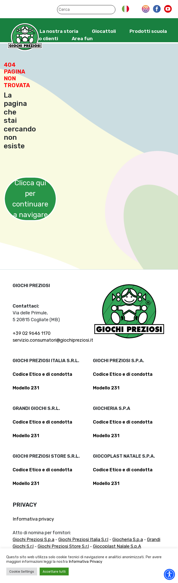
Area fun (82, 38)
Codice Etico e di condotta (42, 374)
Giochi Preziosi (25, 37)
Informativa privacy (33, 519)
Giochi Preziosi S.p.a (33, 539)
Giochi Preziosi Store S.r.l (63, 546)
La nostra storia (59, 31)
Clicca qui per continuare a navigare (30, 199)
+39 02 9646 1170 (31, 333)
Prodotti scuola (148, 31)
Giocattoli (104, 31)
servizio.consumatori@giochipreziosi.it (53, 340)
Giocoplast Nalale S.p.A (117, 546)
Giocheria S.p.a (127, 539)
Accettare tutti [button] (54, 571)
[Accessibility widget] (169, 574)
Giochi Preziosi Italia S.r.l (83, 539)
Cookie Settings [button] (21, 571)
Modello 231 (26, 388)
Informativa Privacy (85, 561)
